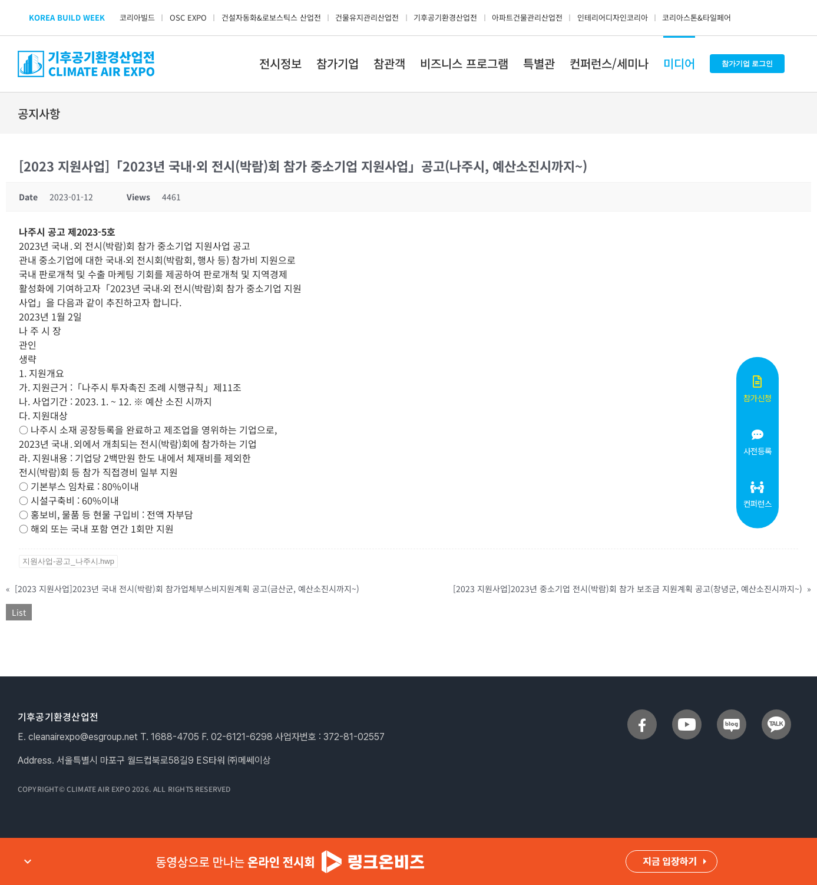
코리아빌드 (137, 17)
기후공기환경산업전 (445, 17)
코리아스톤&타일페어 (696, 17)
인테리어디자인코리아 (612, 17)
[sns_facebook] (642, 714)
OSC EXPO (188, 17)
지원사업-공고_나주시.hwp (68, 561)
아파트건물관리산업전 (527, 17)
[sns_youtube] (687, 714)
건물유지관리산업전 (367, 17)
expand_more (28, 861)
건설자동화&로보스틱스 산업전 (271, 17)
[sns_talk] (776, 714)
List (19, 612)
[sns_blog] (731, 714)
